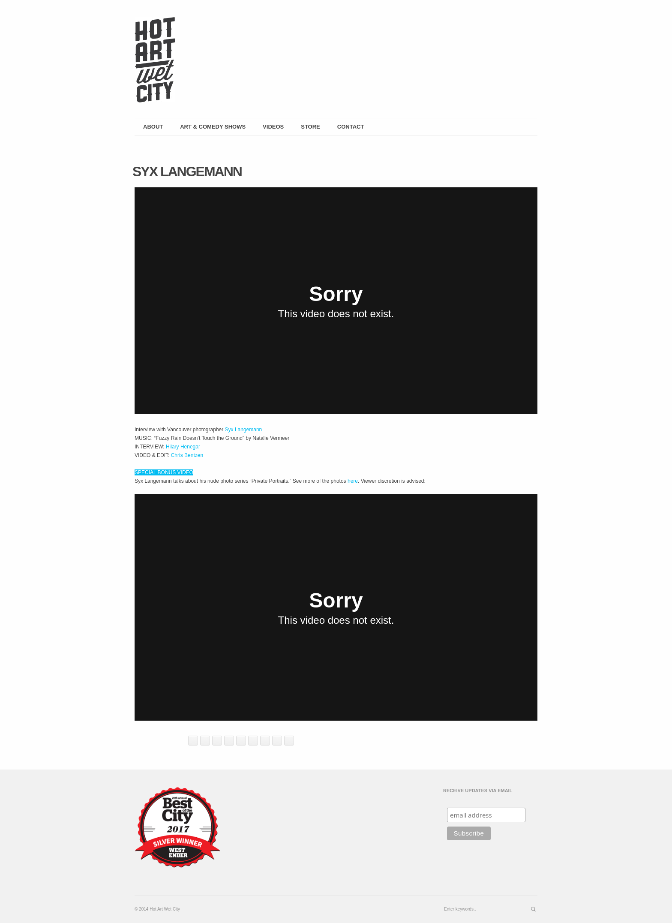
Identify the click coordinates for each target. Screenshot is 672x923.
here (353, 481)
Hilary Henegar (183, 447)
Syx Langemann (243, 430)
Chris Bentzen (187, 455)
